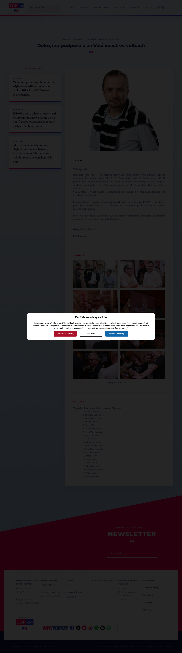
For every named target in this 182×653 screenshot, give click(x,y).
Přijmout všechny (116, 334)
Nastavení (91, 334)
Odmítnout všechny (65, 334)
